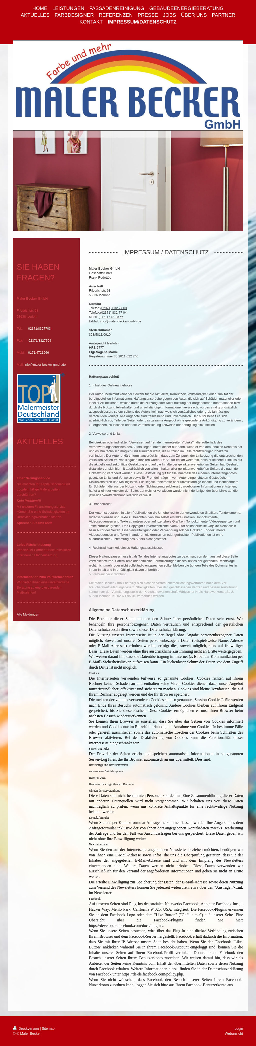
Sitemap (48, 1028)
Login (238, 1028)
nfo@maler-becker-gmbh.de (45, 364)
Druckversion (26, 1028)
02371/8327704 (39, 340)
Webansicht (234, 1033)
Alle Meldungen (28, 614)
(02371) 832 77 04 (113, 312)
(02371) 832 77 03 (113, 308)
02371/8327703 (39, 328)
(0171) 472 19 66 (110, 317)
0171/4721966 (38, 352)
